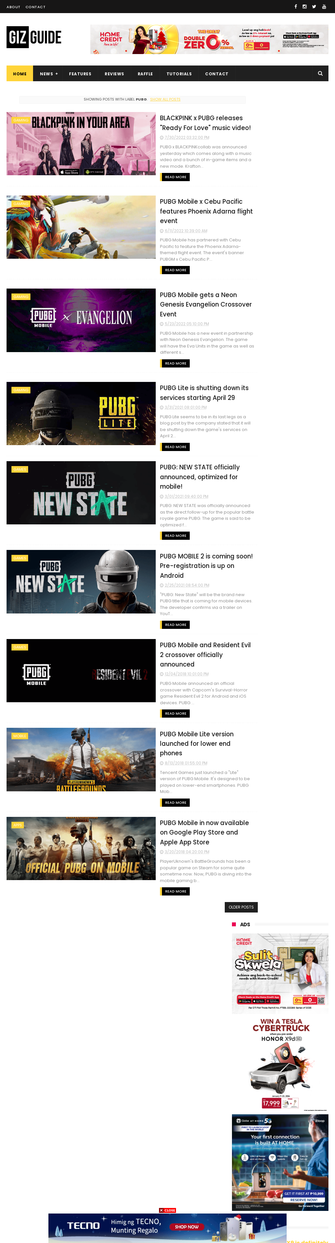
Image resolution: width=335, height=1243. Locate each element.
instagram (239, 1177)
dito (301, 1104)
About (14, 6)
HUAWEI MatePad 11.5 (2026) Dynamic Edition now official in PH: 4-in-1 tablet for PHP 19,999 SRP (295, 682)
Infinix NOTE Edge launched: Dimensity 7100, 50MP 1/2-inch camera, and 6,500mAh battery (296, 751)
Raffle (145, 74)
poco (270, 1116)
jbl (270, 1165)
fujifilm (236, 1128)
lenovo (236, 1092)
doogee (285, 1153)
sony (272, 1092)
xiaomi (271, 1043)
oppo (234, 1043)
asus (270, 1068)
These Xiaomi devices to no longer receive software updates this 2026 (295, 717)
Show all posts (147, 99)
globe (234, 1080)
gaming (20, 120)
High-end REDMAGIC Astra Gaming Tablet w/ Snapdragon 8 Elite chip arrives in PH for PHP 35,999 (278, 831)
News (46, 74)
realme (269, 1056)
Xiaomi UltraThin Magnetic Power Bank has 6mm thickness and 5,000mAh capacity (297, 967)
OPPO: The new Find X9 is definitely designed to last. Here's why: (280, 420)
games (19, 433)
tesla (300, 1201)
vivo (233, 1056)
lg (267, 1080)
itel (302, 1140)
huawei (236, 1031)
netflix (270, 1140)
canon (235, 1140)
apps (17, 722)
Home (19, 74)
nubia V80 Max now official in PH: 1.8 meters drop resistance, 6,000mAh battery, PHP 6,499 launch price (277, 789)
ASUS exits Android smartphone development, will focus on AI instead (294, 868)
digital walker (242, 1153)
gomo (235, 1189)
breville (268, 1201)
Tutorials (179, 74)
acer (270, 1104)
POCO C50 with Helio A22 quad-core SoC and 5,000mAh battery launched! (296, 648)
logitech (237, 1165)
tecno (235, 1104)
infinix (300, 1080)
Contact (36, 6)
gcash (235, 1116)
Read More (123, 170)
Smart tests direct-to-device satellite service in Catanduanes (296, 934)
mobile (19, 650)
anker (278, 1177)
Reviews (114, 74)
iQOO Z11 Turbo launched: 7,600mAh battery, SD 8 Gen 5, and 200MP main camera (296, 902)
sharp (271, 1128)
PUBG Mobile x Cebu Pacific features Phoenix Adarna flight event (155, 203)
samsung (279, 1031)
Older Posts (204, 798)
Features (80, 74)
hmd (302, 1189)
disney (268, 1189)
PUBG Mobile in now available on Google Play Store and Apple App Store (160, 729)
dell (298, 1165)
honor (235, 1068)
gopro (235, 1201)
